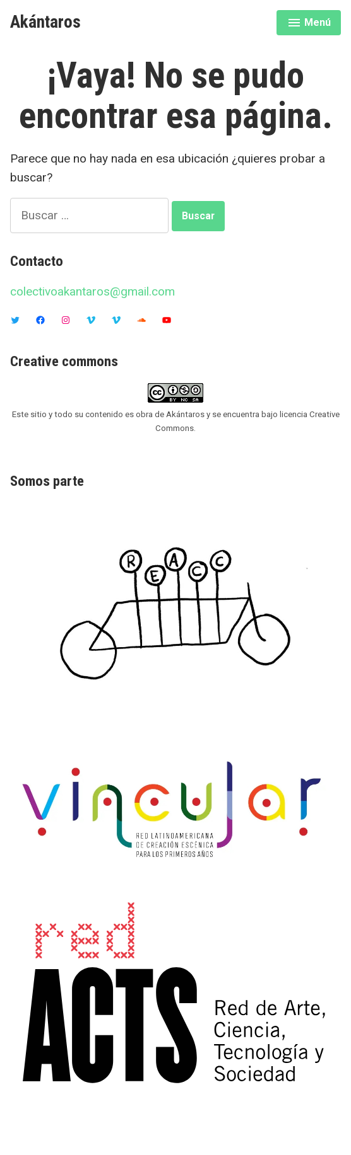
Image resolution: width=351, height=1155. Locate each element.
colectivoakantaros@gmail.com (92, 291)
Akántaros (45, 22)
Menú (311, 24)
